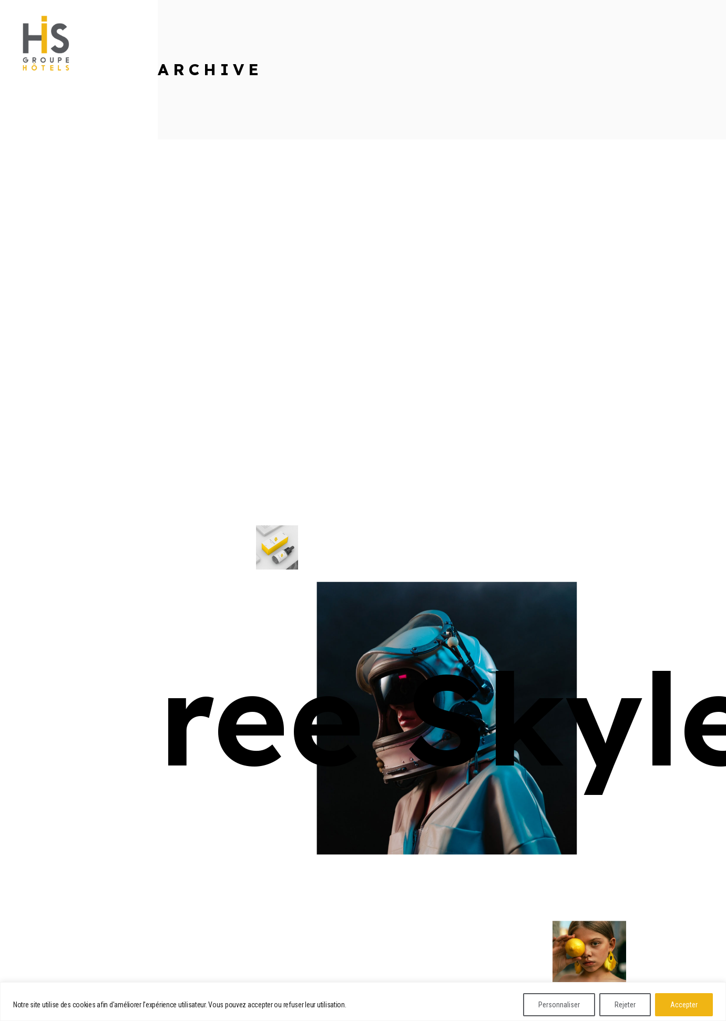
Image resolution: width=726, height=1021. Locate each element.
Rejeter (625, 1004)
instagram (36, 132)
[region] (363, 1001)
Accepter (684, 1004)
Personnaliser (559, 1004)
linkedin (32, 84)
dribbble (34, 108)
